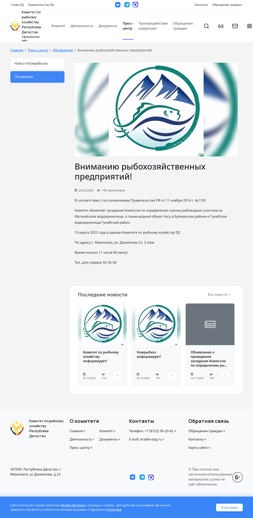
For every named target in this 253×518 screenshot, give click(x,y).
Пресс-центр (128, 26)
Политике (114, 510)
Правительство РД (41, 5)
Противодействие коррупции (153, 26)
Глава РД (17, 5)
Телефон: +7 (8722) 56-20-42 (153, 431)
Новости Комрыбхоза (31, 63)
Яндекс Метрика (73, 505)
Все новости (220, 294)
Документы (108, 26)
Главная (16, 50)
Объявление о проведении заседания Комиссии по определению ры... (209, 358)
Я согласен (229, 507)
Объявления (63, 50)
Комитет (58, 26)
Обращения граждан (227, 5)
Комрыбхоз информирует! (149, 354)
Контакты (201, 5)
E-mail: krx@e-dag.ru (147, 439)
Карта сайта (199, 447)
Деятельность (81, 26)
